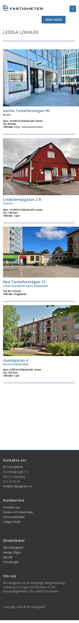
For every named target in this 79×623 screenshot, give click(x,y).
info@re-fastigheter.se (17, 486)
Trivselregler (11, 562)
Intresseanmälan (14, 517)
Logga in (77, 0)
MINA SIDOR (53, 19)
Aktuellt (8, 557)
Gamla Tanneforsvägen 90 (26, 110)
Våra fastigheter (13, 547)
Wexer (72, 614)
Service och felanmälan (18, 512)
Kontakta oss (11, 507)
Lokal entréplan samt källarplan (25, 286)
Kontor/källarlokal (16, 364)
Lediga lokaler (12, 522)
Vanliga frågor (12, 552)
